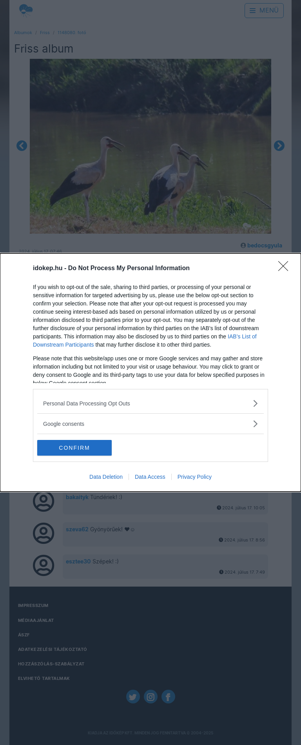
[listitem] (150, 403)
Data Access (150, 477)
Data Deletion (106, 477)
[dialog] (150, 372)
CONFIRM (74, 448)
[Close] (285, 268)
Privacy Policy (195, 477)
